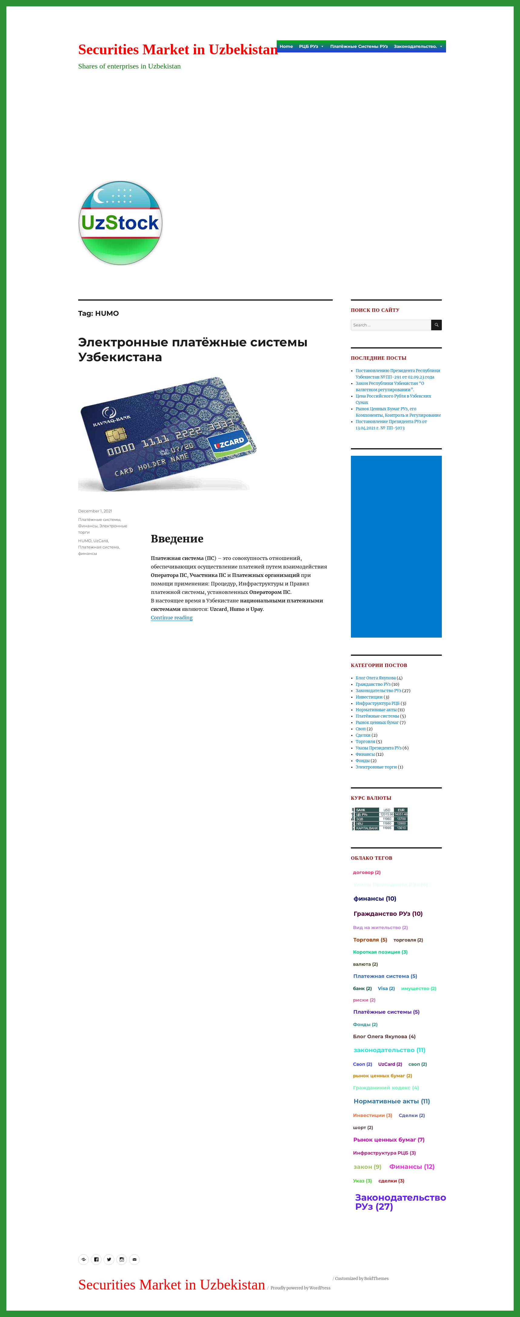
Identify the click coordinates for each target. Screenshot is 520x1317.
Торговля (365, 741)
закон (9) (368, 1166)
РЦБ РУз (311, 46)
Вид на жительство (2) (380, 927)
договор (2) (367, 872)
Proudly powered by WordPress (301, 1288)
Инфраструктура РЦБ (378, 703)
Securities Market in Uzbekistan (178, 49)
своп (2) (417, 1064)
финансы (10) (375, 898)
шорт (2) (363, 1127)
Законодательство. (418, 46)
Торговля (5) (370, 940)
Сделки (363, 735)
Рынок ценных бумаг (377, 722)
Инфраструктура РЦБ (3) (384, 1153)
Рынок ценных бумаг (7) (389, 1139)
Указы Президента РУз (379, 748)
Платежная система (98, 547)
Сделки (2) (412, 1115)
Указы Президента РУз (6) (390, 884)
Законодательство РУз (378, 690)
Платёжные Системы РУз (359, 46)
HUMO (85, 540)
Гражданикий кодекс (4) (386, 1088)
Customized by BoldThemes (362, 1278)
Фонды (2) (365, 1024)
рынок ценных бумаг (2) (382, 1076)
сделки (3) (391, 1181)
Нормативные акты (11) (392, 1101)
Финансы (88, 525)
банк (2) (362, 988)
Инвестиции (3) (372, 1115)
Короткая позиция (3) (380, 952)
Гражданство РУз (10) (388, 913)
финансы (87, 553)
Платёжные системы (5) (386, 1012)
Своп (361, 729)
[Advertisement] (261, 130)
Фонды (363, 760)
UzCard (100, 540)
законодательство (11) (389, 1050)
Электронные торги (376, 767)
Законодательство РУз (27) (400, 1202)
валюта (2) (365, 964)
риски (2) (364, 1000)
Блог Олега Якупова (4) (384, 1036)
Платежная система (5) (385, 976)
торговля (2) (408, 940)
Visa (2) (386, 988)
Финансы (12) (412, 1166)
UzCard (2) (390, 1064)
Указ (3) (362, 1181)
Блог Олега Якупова (376, 678)
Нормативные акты (376, 709)
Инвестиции (369, 697)
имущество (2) (418, 988)
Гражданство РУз (373, 684)
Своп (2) (362, 1064)
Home (286, 46)
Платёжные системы (99, 519)
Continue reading (172, 618)
